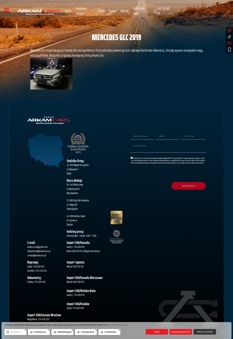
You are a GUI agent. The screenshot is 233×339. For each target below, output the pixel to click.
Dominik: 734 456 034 (37, 270)
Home (68, 11)
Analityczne (40, 332)
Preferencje (110, 332)
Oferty (101, 11)
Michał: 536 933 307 (75, 266)
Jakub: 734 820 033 (35, 266)
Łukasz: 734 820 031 (75, 246)
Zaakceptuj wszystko (181, 332)
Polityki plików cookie (112, 324)
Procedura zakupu (81, 11)
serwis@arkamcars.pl (36, 255)
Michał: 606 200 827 (75, 281)
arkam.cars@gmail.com (37, 246)
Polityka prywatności (123, 324)
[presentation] (183, 173)
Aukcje (112, 11)
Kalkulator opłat (138, 11)
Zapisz (157, 332)
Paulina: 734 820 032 (36, 281)
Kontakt (125, 11)
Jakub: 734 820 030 (75, 308)
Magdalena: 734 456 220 (38, 319)
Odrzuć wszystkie (205, 332)
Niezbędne (16, 332)
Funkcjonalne (87, 332)
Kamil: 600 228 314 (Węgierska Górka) (83, 251)
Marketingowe (64, 332)
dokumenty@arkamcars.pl (38, 251)
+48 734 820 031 (161, 11)
